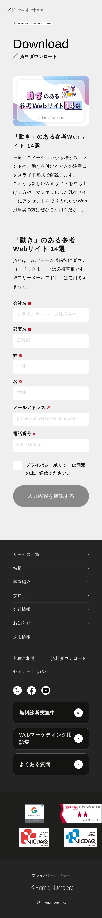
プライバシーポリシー (49, 465)
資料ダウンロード (24, 23)
